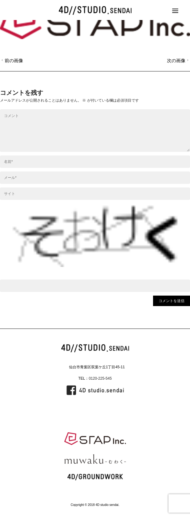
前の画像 (11, 60)
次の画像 (178, 60)
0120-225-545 (100, 378)
